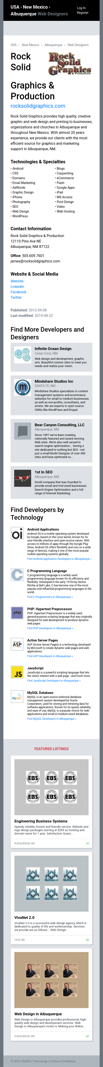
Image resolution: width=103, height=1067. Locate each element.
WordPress (20, 216)
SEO (15, 206)
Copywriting (65, 173)
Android (17, 168)
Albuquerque (39, 14)
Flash (60, 183)
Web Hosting (66, 211)
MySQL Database (40, 693)
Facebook (18, 292)
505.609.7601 (33, 256)
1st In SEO (44, 472)
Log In (81, 8)
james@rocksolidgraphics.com (35, 261)
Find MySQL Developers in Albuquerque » (51, 718)
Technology (40, 1061)
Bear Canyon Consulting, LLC (60, 425)
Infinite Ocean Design (53, 348)
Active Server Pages (42, 640)
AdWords (18, 187)
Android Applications (43, 529)
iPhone (17, 197)
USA (16, 7)
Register (83, 13)
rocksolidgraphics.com (38, 106)
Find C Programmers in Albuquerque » (50, 597)
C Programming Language (47, 571)
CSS (15, 173)
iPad (60, 192)
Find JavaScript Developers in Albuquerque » (53, 680)
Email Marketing (23, 183)
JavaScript (35, 668)
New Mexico (36, 7)
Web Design (20, 211)
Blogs (61, 168)
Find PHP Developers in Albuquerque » (50, 628)
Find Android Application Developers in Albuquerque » (59, 558)
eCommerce (65, 178)
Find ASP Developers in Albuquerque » (50, 656)
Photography (21, 202)
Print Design (65, 202)
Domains (18, 178)
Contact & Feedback (63, 1061)
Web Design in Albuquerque (38, 1014)
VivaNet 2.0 (24, 917)
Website (17, 281)
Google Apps (66, 187)
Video (61, 206)
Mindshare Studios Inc (54, 381)
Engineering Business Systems (41, 821)
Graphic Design (23, 192)
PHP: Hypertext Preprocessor (49, 609)
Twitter (16, 297)
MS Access (65, 197)
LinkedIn (17, 286)
